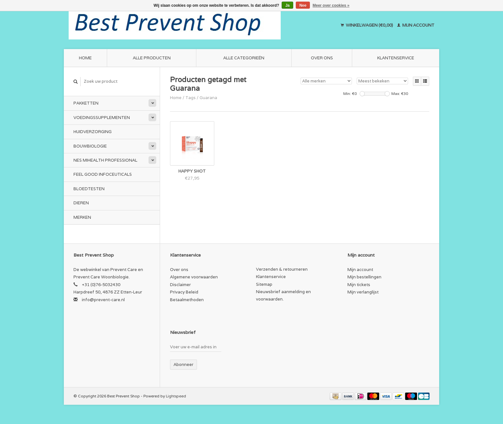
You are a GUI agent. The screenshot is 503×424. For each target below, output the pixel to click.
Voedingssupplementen (101, 117)
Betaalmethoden (187, 299)
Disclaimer (180, 284)
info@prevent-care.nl (103, 299)
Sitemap (264, 284)
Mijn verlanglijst (363, 292)
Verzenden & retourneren (282, 269)
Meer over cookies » (331, 5)
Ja (287, 5)
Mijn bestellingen (364, 277)
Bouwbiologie (90, 146)
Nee (302, 5)
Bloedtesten (89, 188)
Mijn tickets (358, 284)
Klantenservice (395, 58)
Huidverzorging (92, 131)
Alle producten (152, 58)
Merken (82, 217)
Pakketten (85, 103)
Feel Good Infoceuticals (102, 174)
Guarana (208, 97)
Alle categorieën (243, 58)
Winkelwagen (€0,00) (367, 25)
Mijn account (415, 25)
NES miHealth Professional (105, 160)
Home (85, 58)
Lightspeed (176, 396)
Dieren (81, 203)
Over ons (322, 58)
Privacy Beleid (184, 292)
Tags (190, 97)
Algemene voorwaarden (194, 277)
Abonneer (183, 364)
